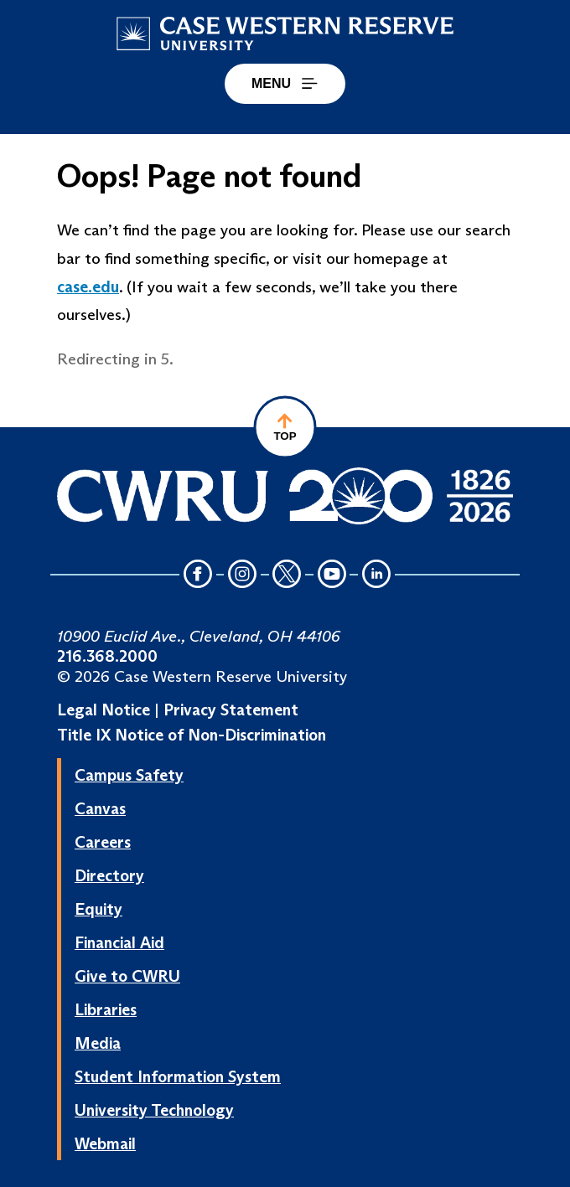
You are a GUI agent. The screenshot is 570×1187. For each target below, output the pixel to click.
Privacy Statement (230, 709)
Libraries (106, 1009)
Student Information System (178, 1076)
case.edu (88, 286)
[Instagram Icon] (242, 575)
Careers (103, 842)
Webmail (105, 1143)
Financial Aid (119, 942)
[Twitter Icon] (287, 575)
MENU (285, 83)
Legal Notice (103, 709)
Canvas (100, 808)
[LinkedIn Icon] (376, 575)
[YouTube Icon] (332, 575)
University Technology (154, 1110)
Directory (109, 875)
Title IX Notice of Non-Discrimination (191, 735)
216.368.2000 (107, 656)
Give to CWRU (127, 976)
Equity (98, 909)
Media (98, 1043)
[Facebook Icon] (197, 575)
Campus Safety (129, 775)
